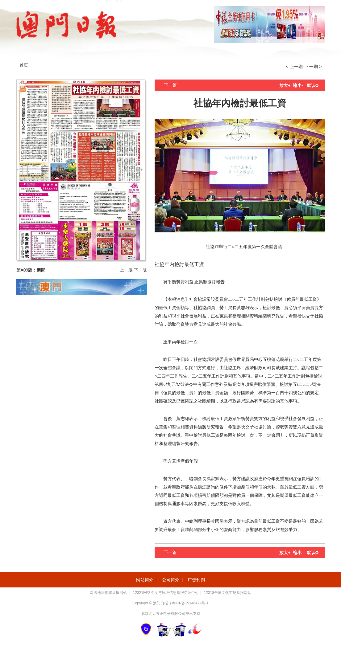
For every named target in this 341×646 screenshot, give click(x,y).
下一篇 (170, 85)
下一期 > (313, 66)
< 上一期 (294, 66)
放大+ (284, 85)
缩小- (298, 85)
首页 (23, 65)
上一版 (126, 270)
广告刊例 (196, 579)
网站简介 (144, 579)
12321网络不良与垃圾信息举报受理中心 (166, 593)
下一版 (140, 270)
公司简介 (170, 579)
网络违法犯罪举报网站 (109, 593)
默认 (313, 85)
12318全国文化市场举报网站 (227, 593)
